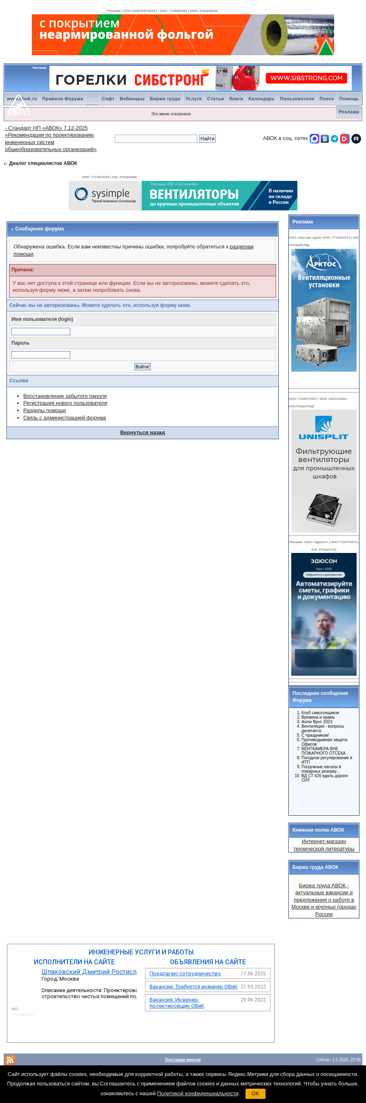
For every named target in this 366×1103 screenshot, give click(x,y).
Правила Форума (62, 98)
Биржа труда (165, 98)
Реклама (349, 111)
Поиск (326, 98)
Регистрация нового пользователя (65, 403)
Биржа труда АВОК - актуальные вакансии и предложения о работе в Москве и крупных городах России (324, 899)
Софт (108, 98)
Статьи (215, 98)
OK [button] (255, 1093)
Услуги (194, 98)
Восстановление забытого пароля (65, 396)
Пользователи (297, 98)
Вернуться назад (142, 432)
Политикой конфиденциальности (198, 1093)
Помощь (349, 98)
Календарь (262, 98)
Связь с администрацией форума (64, 418)
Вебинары (132, 98)
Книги (236, 98)
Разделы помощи (44, 410)
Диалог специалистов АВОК (43, 163)
